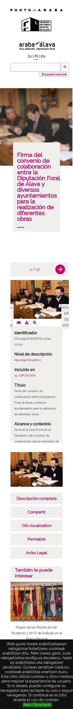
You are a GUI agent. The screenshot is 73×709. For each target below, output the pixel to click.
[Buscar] (35, 67)
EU (30, 56)
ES (36, 56)
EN (43, 56)
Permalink (36, 539)
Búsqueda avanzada (54, 74)
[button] (60, 269)
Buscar (65, 67)
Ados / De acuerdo (37, 704)
